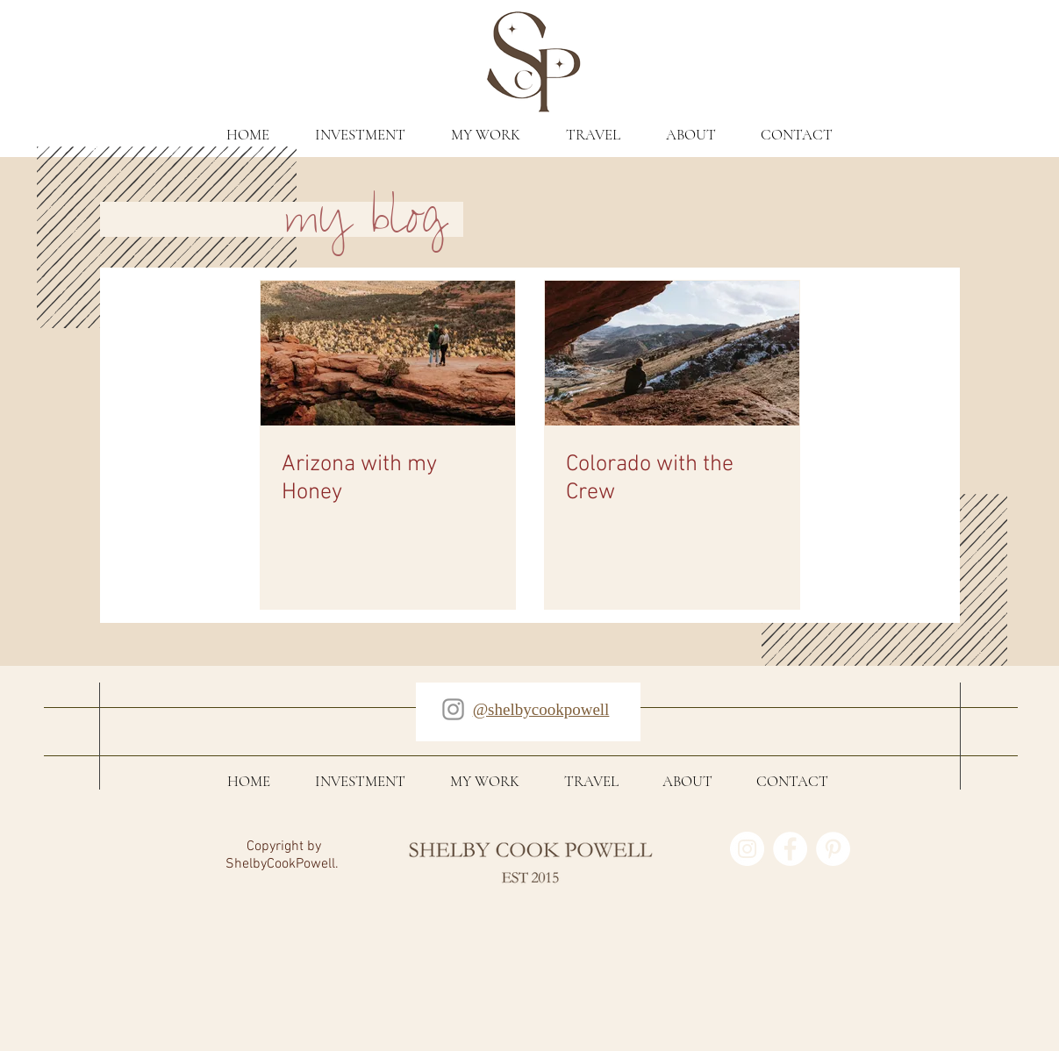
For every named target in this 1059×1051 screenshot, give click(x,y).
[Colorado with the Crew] (672, 353)
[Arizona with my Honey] (388, 353)
